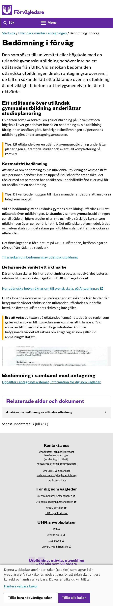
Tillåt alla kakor (74, 598)
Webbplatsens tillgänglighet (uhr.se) (56, 475)
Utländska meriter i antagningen (42, 33)
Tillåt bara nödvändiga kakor (30, 598)
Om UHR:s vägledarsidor (56, 471)
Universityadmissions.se (57, 546)
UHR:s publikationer (56, 513)
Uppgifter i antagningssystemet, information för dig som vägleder (51, 382)
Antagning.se (56, 534)
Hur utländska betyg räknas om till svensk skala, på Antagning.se (53, 289)
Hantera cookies (56, 480)
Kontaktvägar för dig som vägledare (56, 463)
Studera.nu (56, 540)
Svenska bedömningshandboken (56, 496)
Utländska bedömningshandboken (56, 502)
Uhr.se (56, 528)
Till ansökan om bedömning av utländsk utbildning (40, 257)
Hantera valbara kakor (21, 586)
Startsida (8, 33)
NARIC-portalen (56, 507)
